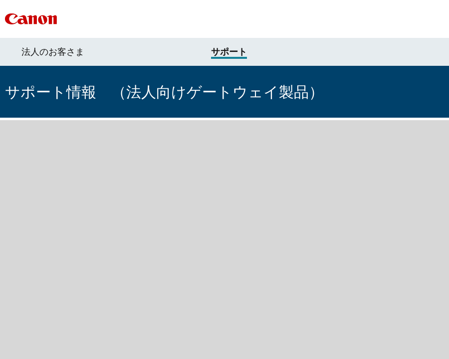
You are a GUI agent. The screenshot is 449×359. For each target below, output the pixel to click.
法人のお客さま (52, 52)
